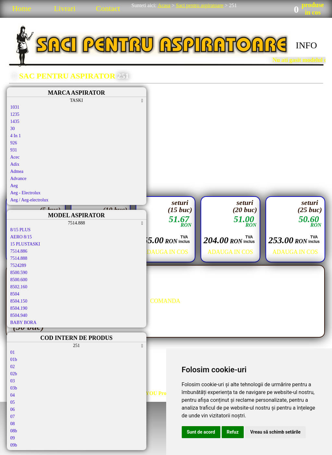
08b (13, 430)
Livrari (65, 8)
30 (12, 128)
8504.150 (19, 301)
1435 (14, 121)
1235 (14, 114)
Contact (108, 8)
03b (13, 388)
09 (12, 438)
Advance (18, 178)
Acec (15, 157)
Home (21, 8)
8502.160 (19, 286)
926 (13, 142)
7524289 (18, 265)
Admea (16, 171)
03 (12, 380)
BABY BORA (23, 322)
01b (13, 359)
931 (13, 150)
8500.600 (19, 279)
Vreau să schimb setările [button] (275, 432)
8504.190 (19, 308)
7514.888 (19, 258)
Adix (14, 164)
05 (12, 402)
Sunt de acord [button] (201, 432)
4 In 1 (15, 135)
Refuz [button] (233, 432)
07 (12, 416)
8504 (14, 294)
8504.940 (19, 315)
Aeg (14, 185)
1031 (14, 107)
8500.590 (19, 272)
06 (12, 409)
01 (12, 352)
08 (12, 423)
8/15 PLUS (20, 229)
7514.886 (19, 251)
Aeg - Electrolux (25, 192)
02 (12, 366)
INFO (306, 45)
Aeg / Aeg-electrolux (29, 200)
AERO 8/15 (21, 236)
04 (12, 395)
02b (13, 373)
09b (13, 445)
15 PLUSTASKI (25, 244)
